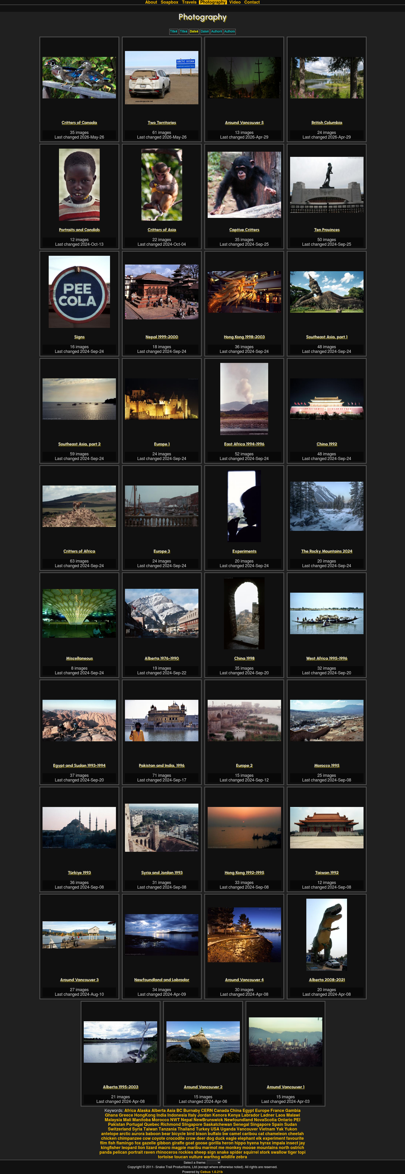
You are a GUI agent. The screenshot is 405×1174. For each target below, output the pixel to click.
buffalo (215, 1134)
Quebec (151, 1124)
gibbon (164, 1143)
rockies (186, 1152)
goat (189, 1143)
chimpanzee (130, 1138)
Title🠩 (174, 31)
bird (191, 1134)
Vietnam (267, 1129)
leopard (129, 1148)
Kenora (219, 1115)
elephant (246, 1138)
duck (220, 1138)
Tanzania (168, 1129)
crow (191, 1138)
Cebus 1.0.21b (211, 1172)
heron (227, 1143)
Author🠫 (229, 31)
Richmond (171, 1124)
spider (236, 1152)
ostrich (297, 1148)
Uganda (227, 1129)
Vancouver (247, 1129)
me (221, 1148)
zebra (241, 1157)
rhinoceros (167, 1152)
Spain (277, 1124)
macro (164, 1148)
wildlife (228, 1157)
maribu (194, 1148)
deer (201, 1138)
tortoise (165, 1157)
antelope (110, 1134)
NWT (175, 1120)
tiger (292, 1152)
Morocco (160, 1120)
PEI (296, 1120)
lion (141, 1148)
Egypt (248, 1111)
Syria (137, 1129)
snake (223, 1152)
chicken (109, 1138)
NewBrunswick (208, 1120)
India (161, 1115)
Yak (279, 1129)
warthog (212, 1157)
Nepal (186, 1120)
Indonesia (177, 1115)
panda (105, 1152)
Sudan (290, 1124)
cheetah (296, 1134)
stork (265, 1152)
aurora (138, 1134)
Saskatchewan (217, 1124)
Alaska (143, 1111)
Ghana (111, 1115)
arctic (125, 1134)
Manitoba (141, 1120)
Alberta (158, 1111)
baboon (153, 1134)
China (236, 1111)
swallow (279, 1152)
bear (166, 1134)
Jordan (204, 1115)
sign (211, 1152)
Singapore (260, 1124)
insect (292, 1143)
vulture (196, 1157)
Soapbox (169, 2)
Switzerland (119, 1129)
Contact (252, 2)
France (277, 1111)
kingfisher (110, 1148)
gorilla (214, 1143)
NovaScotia (265, 1120)
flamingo (125, 1143)
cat (261, 1134)
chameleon (276, 1134)
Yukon (291, 1129)
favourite (295, 1138)
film (103, 1143)
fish (111, 1143)
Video (235, 2)
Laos (280, 1115)
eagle (231, 1138)
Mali (127, 1120)
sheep (200, 1152)
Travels (189, 2)
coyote (158, 1138)
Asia (171, 1111)
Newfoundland (238, 1120)
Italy (192, 1115)
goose (201, 1143)
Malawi (293, 1115)
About (151, 2)
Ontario (285, 1120)
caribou (249, 1134)
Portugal (134, 1124)
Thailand (186, 1129)
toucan (181, 1157)
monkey (233, 1148)
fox (138, 1143)
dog (210, 1138)
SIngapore (192, 1124)
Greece (126, 1115)
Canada (221, 1111)
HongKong (144, 1115)
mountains (267, 1148)
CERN (207, 1111)
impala (278, 1143)
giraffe (178, 1143)
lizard (151, 1148)
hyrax (265, 1143)
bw (225, 1134)
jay (302, 1143)
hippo (240, 1143)
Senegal (241, 1124)
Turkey (203, 1129)
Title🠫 (184, 31)
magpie (179, 1148)
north (284, 1148)
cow (147, 1138)
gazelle (149, 1143)
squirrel (251, 1152)
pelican (120, 1152)
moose (249, 1148)
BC (179, 1111)
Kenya (234, 1115)
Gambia (292, 1111)
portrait (135, 1152)
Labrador (250, 1115)
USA (214, 1129)
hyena (253, 1143)
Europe (262, 1111)
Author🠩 (216, 31)
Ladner (267, 1115)
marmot (209, 1148)
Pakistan (116, 1124)
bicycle (179, 1134)
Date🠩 (205, 31)
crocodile (175, 1138)
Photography (213, 2)
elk (259, 1138)
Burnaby (191, 1111)
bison (201, 1134)
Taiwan (150, 1129)
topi (302, 1152)
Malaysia (113, 1120)
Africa (130, 1111)
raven (149, 1152)
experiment (274, 1138)
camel (235, 1134)
